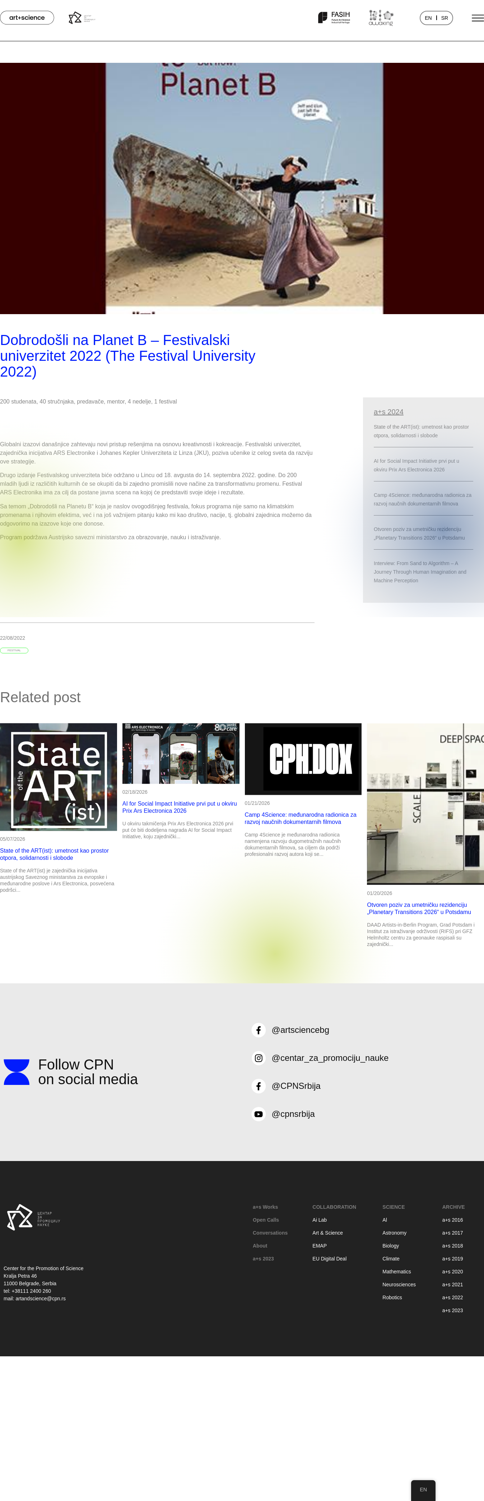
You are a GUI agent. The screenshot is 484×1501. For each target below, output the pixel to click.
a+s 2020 (452, 1271)
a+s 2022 (452, 1297)
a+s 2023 (263, 1259)
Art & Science (327, 1233)
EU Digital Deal (329, 1259)
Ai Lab (319, 1220)
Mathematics (396, 1271)
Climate (390, 1259)
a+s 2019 (452, 1259)
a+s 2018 (452, 1246)
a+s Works (265, 1207)
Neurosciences (399, 1284)
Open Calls (266, 1220)
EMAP (319, 1246)
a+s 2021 (452, 1284)
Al (384, 1220)
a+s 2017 (452, 1233)
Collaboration (334, 1207)
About (260, 1246)
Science (393, 1207)
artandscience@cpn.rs (40, 1298)
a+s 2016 (452, 1220)
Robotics (392, 1297)
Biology (390, 1246)
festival (14, 650)
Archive (453, 1207)
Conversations (270, 1233)
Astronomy (394, 1233)
